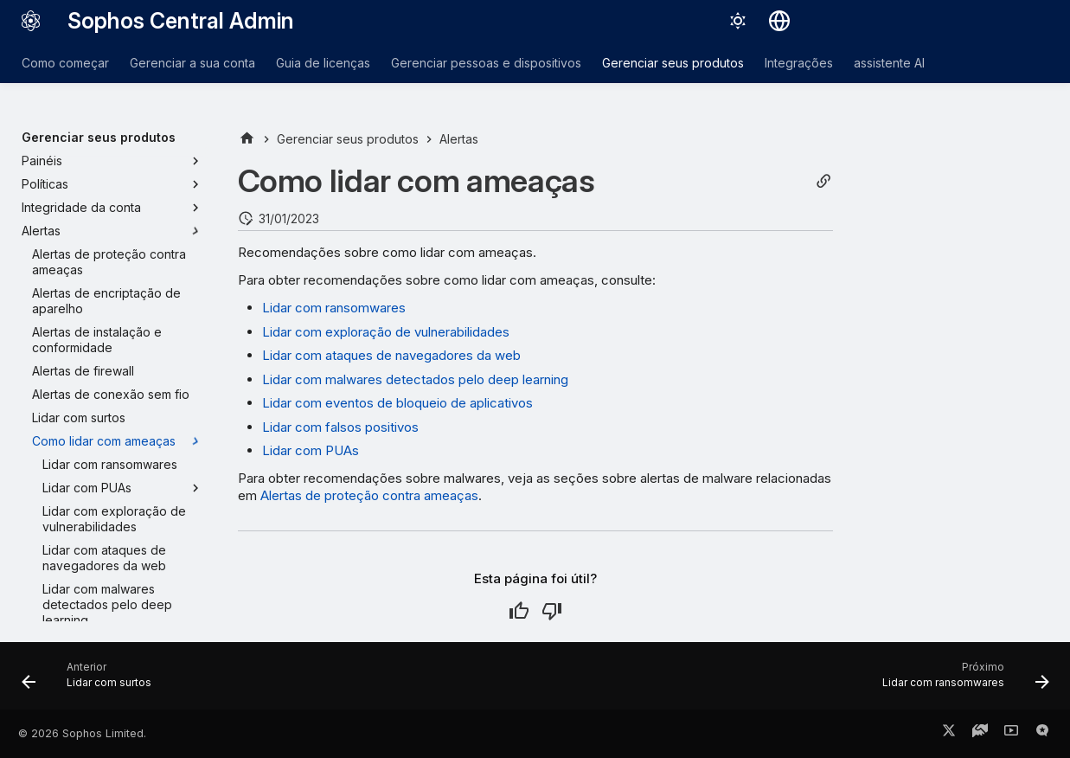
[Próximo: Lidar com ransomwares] (959, 681)
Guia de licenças (323, 62)
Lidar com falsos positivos (340, 427)
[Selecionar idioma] (779, 20)
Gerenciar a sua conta (192, 62)
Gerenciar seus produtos (673, 62)
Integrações (799, 62)
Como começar (65, 62)
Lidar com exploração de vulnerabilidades (385, 332)
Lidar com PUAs (310, 450)
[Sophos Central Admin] (31, 20)
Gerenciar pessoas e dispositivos (486, 62)
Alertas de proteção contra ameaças (369, 495)
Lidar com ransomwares (334, 307)
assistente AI (889, 62)
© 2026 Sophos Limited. (82, 733)
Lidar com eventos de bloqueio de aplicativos (397, 403)
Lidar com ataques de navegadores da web (391, 355)
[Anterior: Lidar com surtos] (92, 681)
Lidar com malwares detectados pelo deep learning (415, 379)
